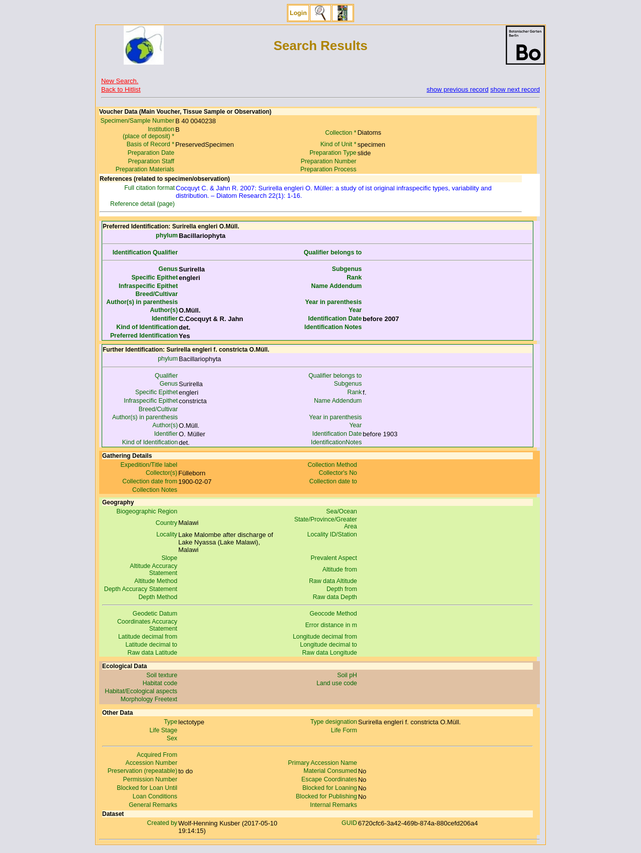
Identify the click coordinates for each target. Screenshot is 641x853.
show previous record (458, 89)
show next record (515, 89)
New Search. (119, 81)
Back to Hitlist (121, 89)
